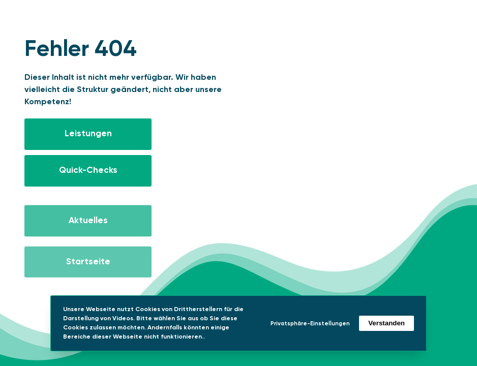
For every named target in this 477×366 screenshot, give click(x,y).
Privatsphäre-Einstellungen (310, 323)
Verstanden (386, 323)
